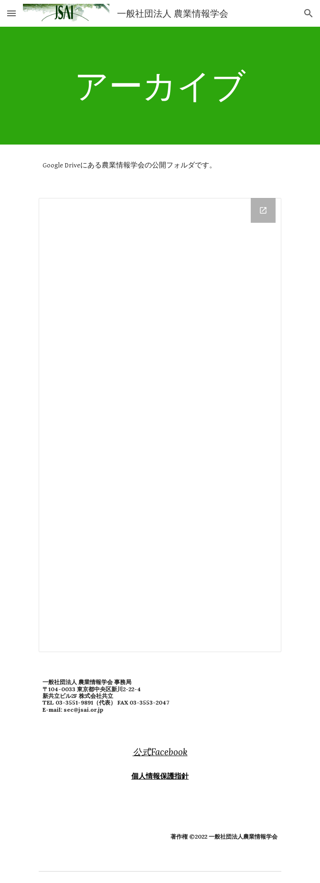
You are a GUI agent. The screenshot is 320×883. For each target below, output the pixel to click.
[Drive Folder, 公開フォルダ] (160, 425)
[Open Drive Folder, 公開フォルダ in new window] (263, 210)
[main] (160, 85)
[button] (11, 13)
